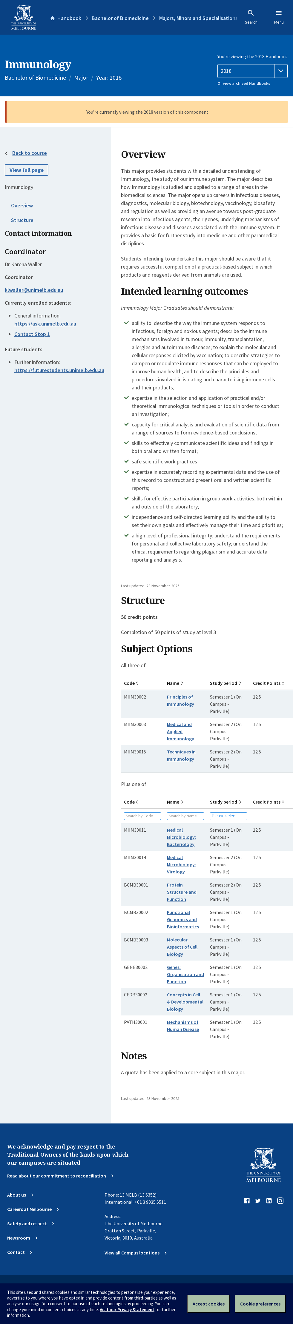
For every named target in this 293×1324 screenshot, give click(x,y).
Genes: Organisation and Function (185, 974)
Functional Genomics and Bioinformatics (183, 919)
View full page (27, 170)
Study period (223, 683)
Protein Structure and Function (182, 892)
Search (251, 17)
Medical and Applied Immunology (180, 731)
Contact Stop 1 (32, 334)
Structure (22, 220)
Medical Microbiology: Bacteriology (181, 837)
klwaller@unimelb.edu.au (34, 290)
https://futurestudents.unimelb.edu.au (59, 370)
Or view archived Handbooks (243, 83)
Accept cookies (209, 1304)
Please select (224, 816)
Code (129, 683)
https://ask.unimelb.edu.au (45, 323)
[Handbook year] (252, 71)
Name (173, 683)
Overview (22, 205)
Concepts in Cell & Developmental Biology (185, 1002)
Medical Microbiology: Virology (181, 864)
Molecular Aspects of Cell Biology (182, 947)
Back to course (29, 152)
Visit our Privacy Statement (127, 1309)
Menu (279, 17)
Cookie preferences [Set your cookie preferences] (260, 1304)
